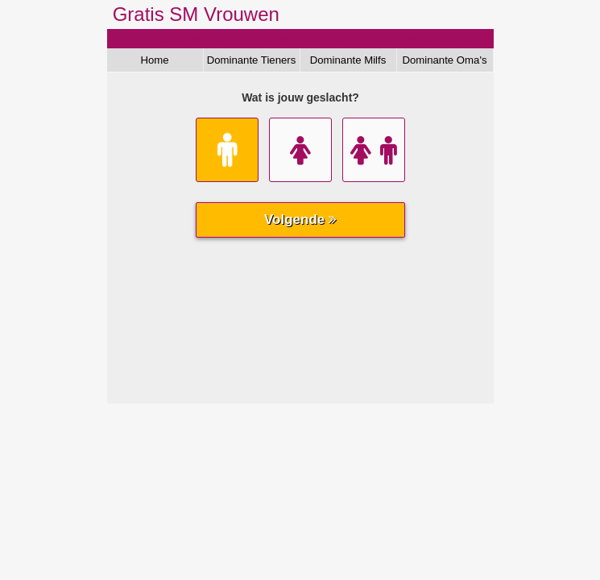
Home (154, 60)
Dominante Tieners (251, 60)
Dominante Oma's (444, 60)
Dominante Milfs (348, 60)
